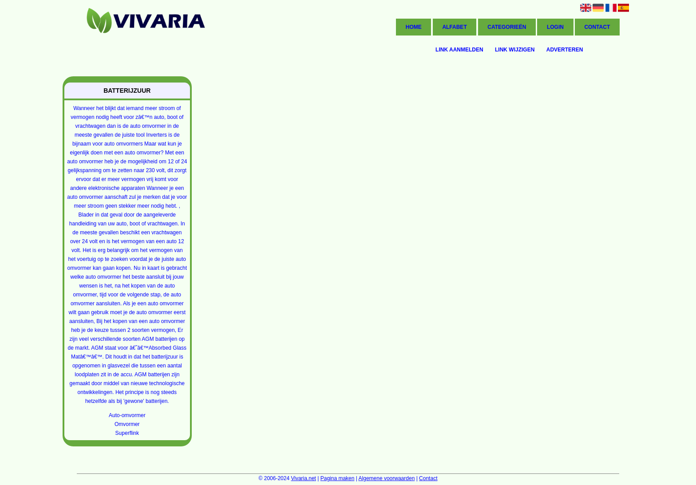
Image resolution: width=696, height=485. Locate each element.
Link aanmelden (459, 50)
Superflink (127, 433)
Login (555, 27)
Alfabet (454, 27)
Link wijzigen (514, 50)
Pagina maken (337, 478)
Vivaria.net (303, 478)
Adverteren (564, 50)
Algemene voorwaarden (387, 478)
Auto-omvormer (127, 415)
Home (414, 27)
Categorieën (506, 27)
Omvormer (127, 424)
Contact (597, 27)
